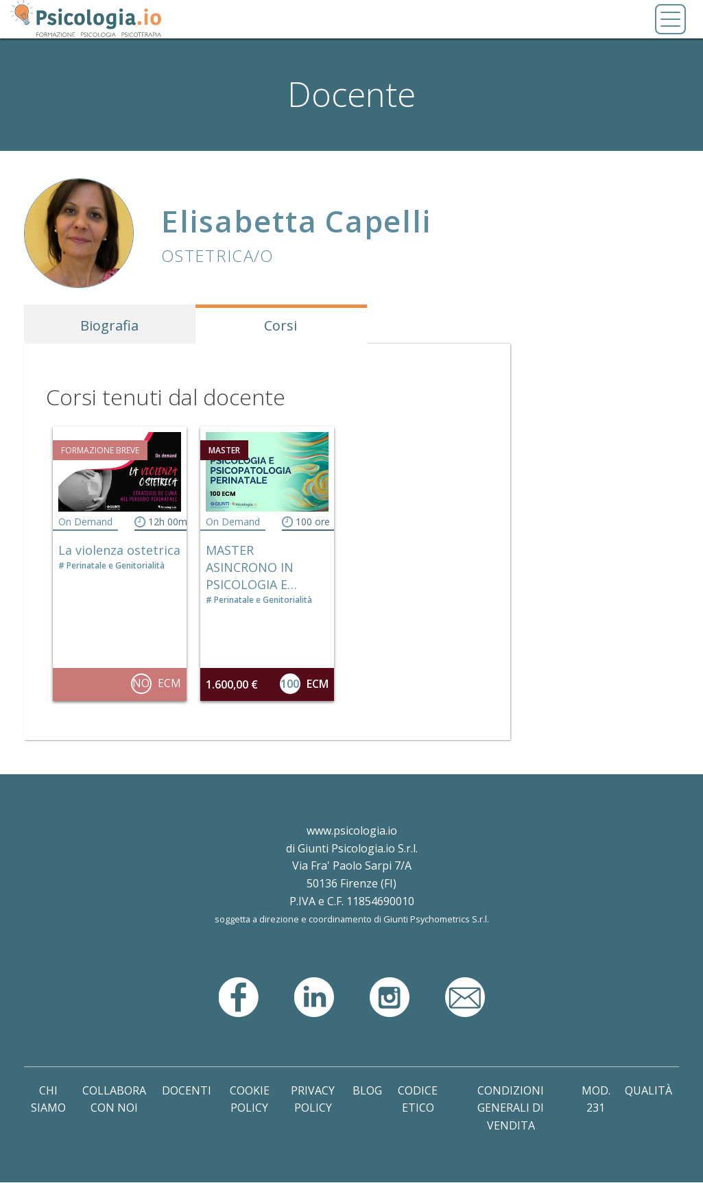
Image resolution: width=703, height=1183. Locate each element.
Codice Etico (418, 1099)
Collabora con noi (114, 1099)
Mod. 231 (596, 1099)
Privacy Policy (313, 1099)
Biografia (109, 325)
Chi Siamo (48, 1099)
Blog (367, 1090)
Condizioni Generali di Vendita (510, 1108)
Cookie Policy (250, 1099)
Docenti (186, 1090)
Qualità (648, 1090)
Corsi (280, 325)
